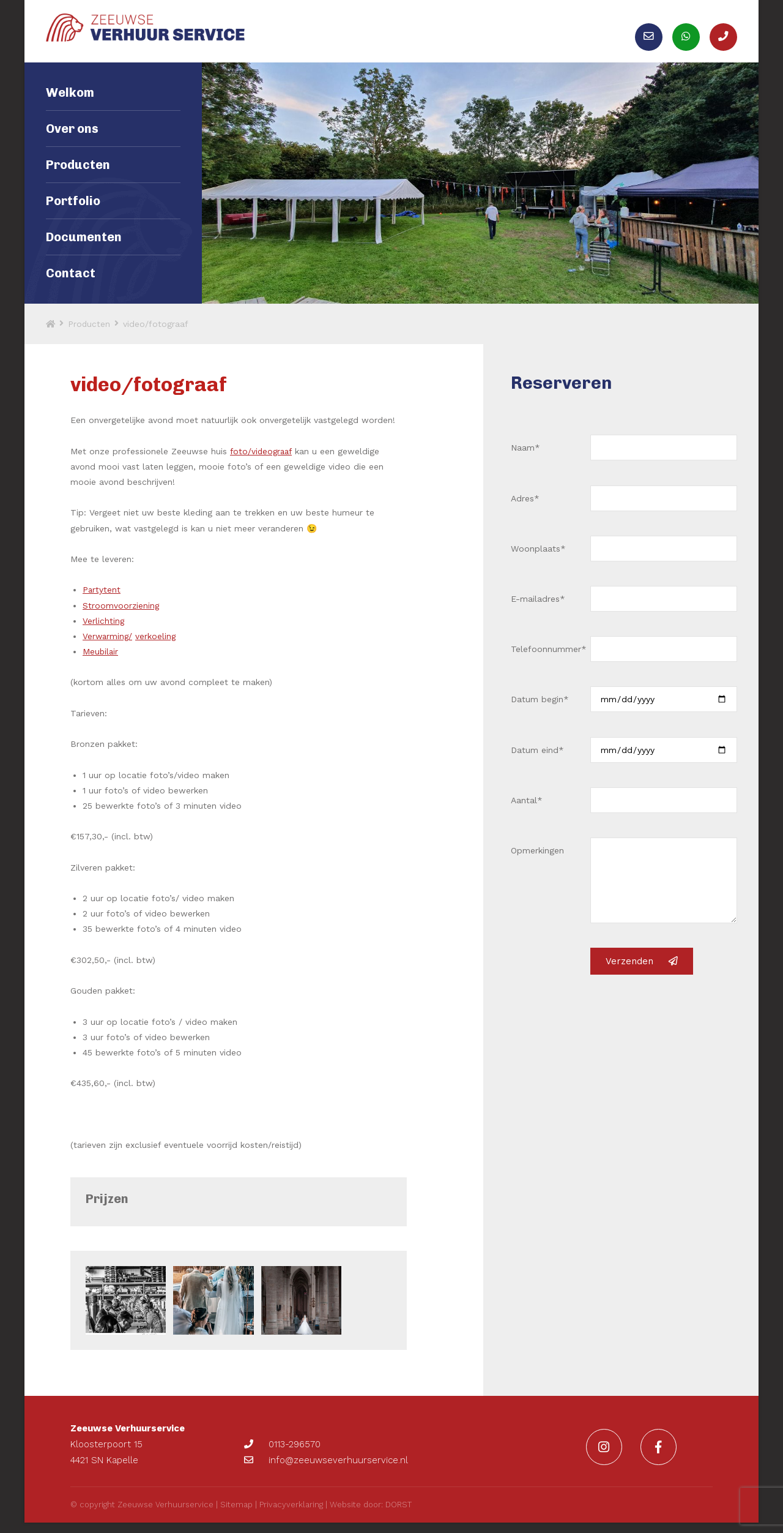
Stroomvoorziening (121, 619)
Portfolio (73, 215)
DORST (398, 1515)
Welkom (70, 107)
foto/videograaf (262, 465)
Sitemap (236, 1515)
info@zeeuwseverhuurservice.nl (326, 1466)
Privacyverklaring (291, 1515)
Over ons (72, 143)
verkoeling (157, 651)
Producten (78, 179)
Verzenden (642, 975)
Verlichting (104, 635)
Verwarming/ (108, 651)
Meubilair (101, 666)
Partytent (102, 604)
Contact (70, 287)
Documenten (84, 251)
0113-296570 (282, 1450)
